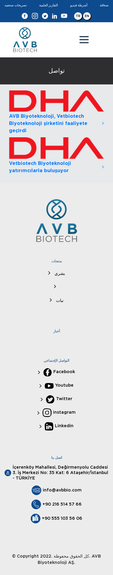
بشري (59, 274)
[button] (84, 39)
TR (78, 16)
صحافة (104, 5)
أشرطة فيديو (78, 5)
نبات (59, 301)
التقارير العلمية (48, 5)
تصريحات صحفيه (16, 5)
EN (87, 16)
